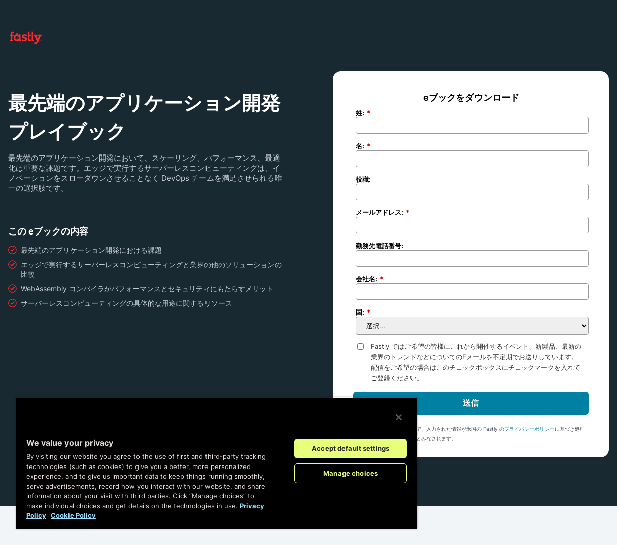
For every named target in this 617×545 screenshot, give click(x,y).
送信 (471, 403)
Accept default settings (350, 448)
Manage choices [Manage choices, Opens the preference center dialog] (350, 473)
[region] (216, 463)
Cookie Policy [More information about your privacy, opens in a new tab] (73, 515)
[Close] (399, 417)
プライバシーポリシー (529, 429)
